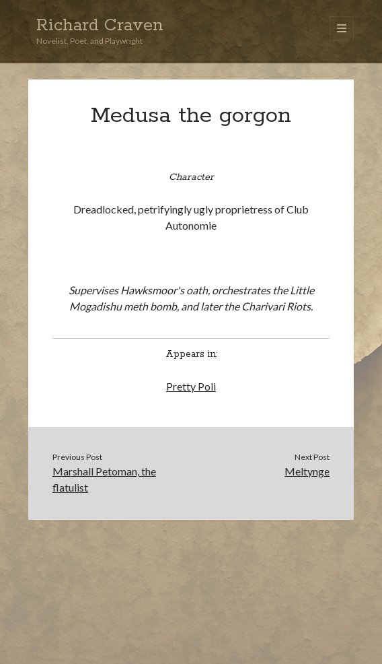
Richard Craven (99, 25)
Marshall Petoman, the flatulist (104, 479)
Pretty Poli (191, 386)
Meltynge (307, 471)
